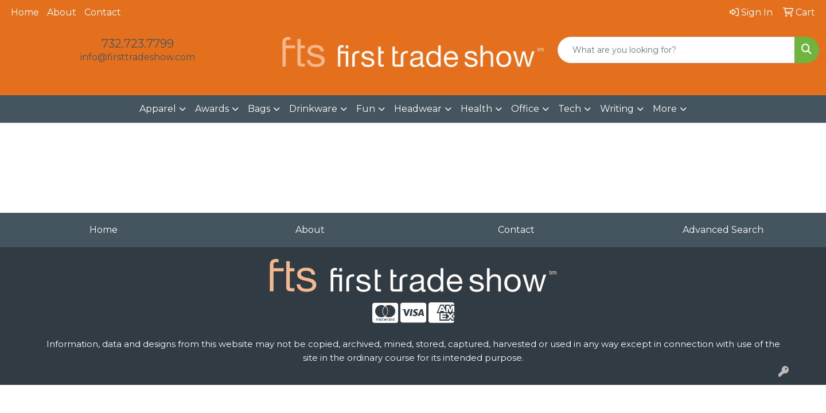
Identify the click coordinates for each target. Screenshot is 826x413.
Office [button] (525, 108)
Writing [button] (617, 108)
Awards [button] (212, 108)
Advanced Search (723, 229)
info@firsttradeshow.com (137, 57)
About (61, 12)
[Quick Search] (676, 50)
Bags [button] (259, 108)
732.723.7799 (138, 43)
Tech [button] (569, 108)
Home (25, 12)
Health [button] (476, 108)
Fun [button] (365, 108)
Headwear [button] (418, 108)
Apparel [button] (157, 108)
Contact (102, 12)
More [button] (665, 108)
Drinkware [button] (313, 108)
